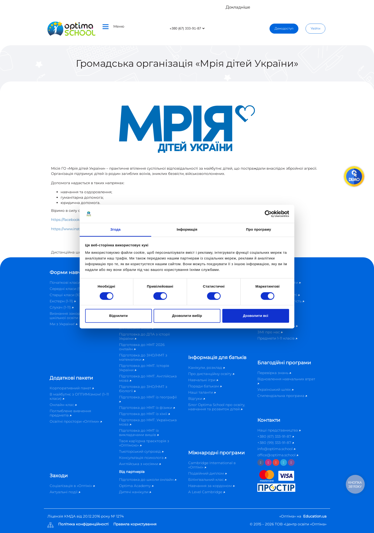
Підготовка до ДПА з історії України (144, 336)
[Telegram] (283, 462)
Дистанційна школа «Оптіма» (78, 252)
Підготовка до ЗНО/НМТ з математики (143, 357)
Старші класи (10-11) (69, 295)
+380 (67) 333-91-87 (275, 436)
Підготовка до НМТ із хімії (144, 413)
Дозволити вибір (187, 316)
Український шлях (275, 389)
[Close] (367, 5)
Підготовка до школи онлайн (147, 479)
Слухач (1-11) (61, 307)
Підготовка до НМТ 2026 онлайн (142, 346)
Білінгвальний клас (207, 479)
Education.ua (315, 516)
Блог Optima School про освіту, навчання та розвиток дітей (216, 406)
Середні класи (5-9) (69, 288)
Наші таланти (202, 392)
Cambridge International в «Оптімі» (212, 465)
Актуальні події (65, 492)
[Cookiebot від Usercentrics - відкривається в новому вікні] (268, 213)
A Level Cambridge (206, 492)
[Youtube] (276, 462)
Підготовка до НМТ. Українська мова (148, 422)
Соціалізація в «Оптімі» (72, 485)
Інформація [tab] (187, 230)
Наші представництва (279, 430)
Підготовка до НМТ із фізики (147, 407)
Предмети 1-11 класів (277, 338)
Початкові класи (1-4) (70, 282)
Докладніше (238, 7)
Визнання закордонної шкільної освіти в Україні (74, 315)
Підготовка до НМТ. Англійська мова (148, 378)
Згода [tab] (115, 230)
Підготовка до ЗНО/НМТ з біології (143, 388)
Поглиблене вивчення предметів (70, 413)
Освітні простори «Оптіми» (76, 421)
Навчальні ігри (203, 380)
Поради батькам (205, 386)
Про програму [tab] (258, 230)
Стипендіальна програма (282, 395)
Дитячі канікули (135, 492)
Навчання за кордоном (211, 485)
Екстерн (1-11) (63, 301)
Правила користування (134, 524)
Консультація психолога (142, 457)
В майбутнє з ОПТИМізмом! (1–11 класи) (79, 396)
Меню (113, 26)
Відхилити (118, 316)
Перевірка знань (274, 373)
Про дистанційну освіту (211, 373)
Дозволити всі (255, 316)
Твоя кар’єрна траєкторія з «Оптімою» (144, 443)
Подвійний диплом (207, 473)
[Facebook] (260, 462)
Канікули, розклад (206, 367)
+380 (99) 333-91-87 (275, 442)
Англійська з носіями (140, 464)
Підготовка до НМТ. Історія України (144, 367)
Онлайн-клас (63, 404)
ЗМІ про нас (269, 332)
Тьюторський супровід (141, 451)
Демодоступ (284, 28)
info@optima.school (276, 449)
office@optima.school (277, 455)
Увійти (315, 28)
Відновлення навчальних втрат (286, 381)
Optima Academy (136, 485)
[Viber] (291, 462)
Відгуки (196, 398)
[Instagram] (268, 462)
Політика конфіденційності (83, 524)
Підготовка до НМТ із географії (148, 399)
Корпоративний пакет (72, 388)
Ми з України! (63, 324)
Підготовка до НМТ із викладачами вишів (139, 432)
